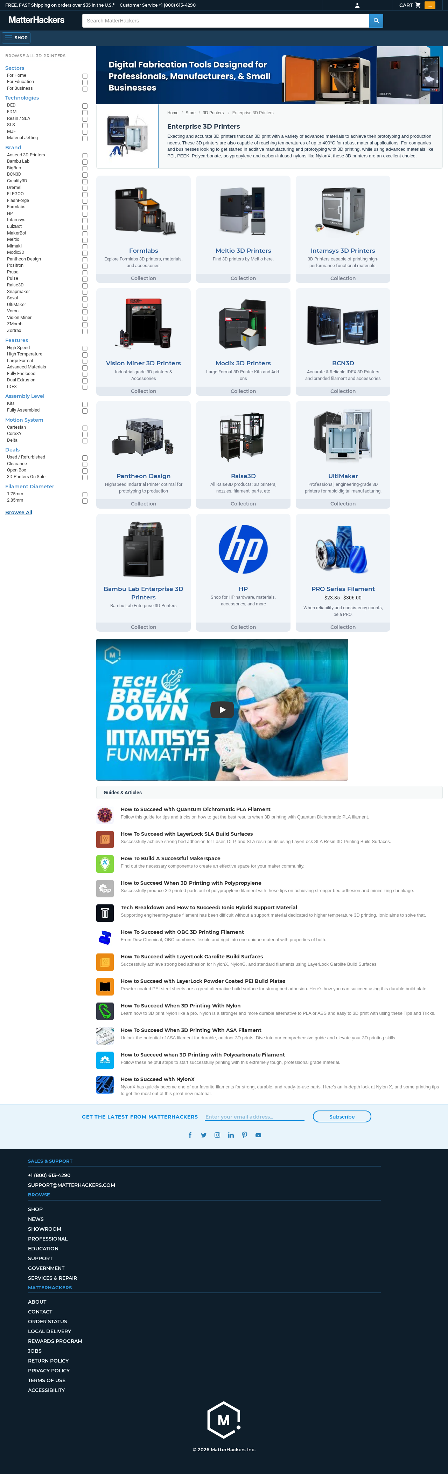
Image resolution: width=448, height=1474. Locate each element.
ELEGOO (15, 193)
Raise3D (15, 284)
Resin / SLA (18, 118)
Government (46, 1268)
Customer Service (139, 5)
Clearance (17, 463)
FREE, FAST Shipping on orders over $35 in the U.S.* (59, 5)
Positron (15, 265)
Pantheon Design (24, 258)
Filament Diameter (29, 486)
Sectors (14, 68)
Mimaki (14, 246)
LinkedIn (231, 1135)
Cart (417, 5)
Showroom (44, 1229)
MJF (11, 131)
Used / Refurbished (26, 457)
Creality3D (17, 180)
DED (11, 105)
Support (40, 1258)
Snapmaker (18, 291)
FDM (11, 111)
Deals (12, 450)
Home (172, 112)
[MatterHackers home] (36, 20)
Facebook (190, 1135)
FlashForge (18, 200)
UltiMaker (16, 304)
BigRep (14, 167)
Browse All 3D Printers (35, 55)
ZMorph (14, 323)
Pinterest (244, 1135)
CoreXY (14, 433)
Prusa (13, 271)
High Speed (18, 347)
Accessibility (46, 1390)
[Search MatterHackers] (376, 21)
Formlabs (16, 206)
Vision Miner (19, 317)
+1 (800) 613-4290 (177, 5)
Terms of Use (46, 1380)
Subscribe (342, 1117)
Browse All (18, 512)
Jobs (35, 1351)
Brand (13, 147)
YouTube (258, 1135)
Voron (13, 310)
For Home (16, 75)
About (37, 1302)
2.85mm (15, 500)
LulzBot (14, 226)
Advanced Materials (26, 366)
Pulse (12, 278)
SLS (11, 124)
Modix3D (15, 252)
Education (43, 1248)
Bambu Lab (18, 161)
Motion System (24, 420)
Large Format (20, 360)
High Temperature (24, 353)
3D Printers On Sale (26, 476)
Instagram (217, 1135)
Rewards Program (55, 1341)
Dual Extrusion (21, 379)
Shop (35, 1209)
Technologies (22, 98)
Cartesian (16, 427)
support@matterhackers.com (71, 1185)
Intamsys (16, 219)
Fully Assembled (23, 410)
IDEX (12, 386)
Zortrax (14, 330)
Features (16, 340)
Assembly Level (24, 396)
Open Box (16, 470)
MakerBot (16, 233)
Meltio (13, 239)
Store (191, 112)
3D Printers (213, 112)
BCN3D (14, 174)
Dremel (14, 187)
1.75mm (15, 493)
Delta (12, 440)
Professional (48, 1239)
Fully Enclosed (21, 373)
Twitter (203, 1135)
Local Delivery (49, 1331)
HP (10, 213)
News (36, 1219)
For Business (20, 88)
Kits (11, 403)
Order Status (47, 1321)
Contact (40, 1312)
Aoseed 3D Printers (26, 154)
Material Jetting (22, 137)
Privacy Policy (49, 1370)
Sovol (12, 297)
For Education (20, 81)
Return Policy (48, 1361)
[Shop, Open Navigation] (16, 37)
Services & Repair (52, 1278)
